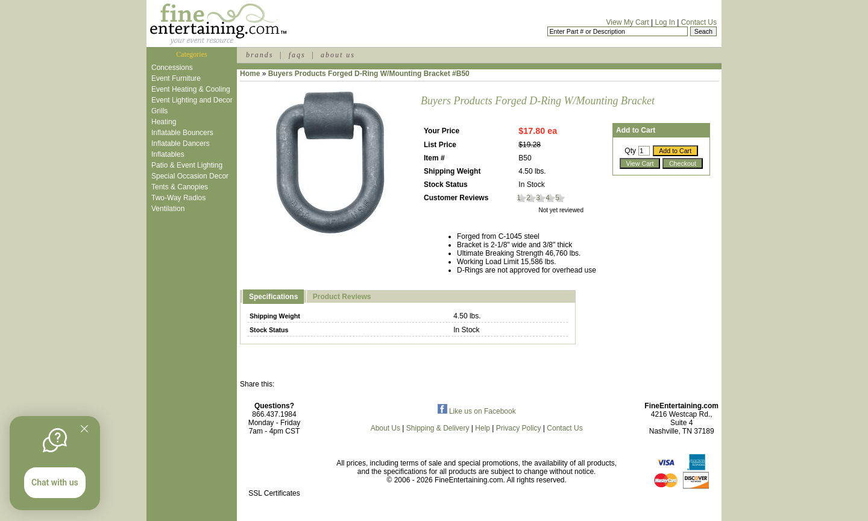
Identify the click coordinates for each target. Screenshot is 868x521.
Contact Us (699, 22)
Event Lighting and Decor (192, 100)
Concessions (172, 67)
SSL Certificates (274, 493)
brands (259, 55)
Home (250, 73)
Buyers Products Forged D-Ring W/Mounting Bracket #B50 (369, 73)
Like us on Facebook (477, 411)
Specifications (273, 296)
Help (482, 428)
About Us (385, 428)
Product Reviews (342, 296)
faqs (297, 55)
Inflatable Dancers (180, 143)
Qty (630, 151)
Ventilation (167, 208)
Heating (163, 122)
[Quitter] (84, 428)
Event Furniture (176, 78)
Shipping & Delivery (438, 428)
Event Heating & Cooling (190, 89)
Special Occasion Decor (189, 176)
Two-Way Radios (178, 198)
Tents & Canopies (179, 187)
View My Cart (627, 22)
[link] (274, 468)
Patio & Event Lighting (186, 165)
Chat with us (54, 482)
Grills (159, 111)
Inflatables (167, 154)
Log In (665, 22)
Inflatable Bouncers (182, 132)
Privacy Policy (518, 428)
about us (338, 55)
